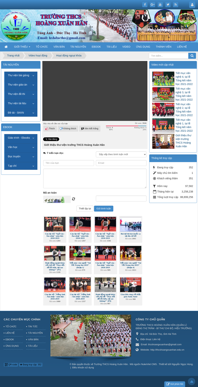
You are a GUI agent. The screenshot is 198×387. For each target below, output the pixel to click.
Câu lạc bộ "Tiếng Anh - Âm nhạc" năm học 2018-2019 (55, 296)
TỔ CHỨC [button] (42, 46)
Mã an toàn (50, 192)
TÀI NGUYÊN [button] (78, 46)
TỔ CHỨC (11, 326)
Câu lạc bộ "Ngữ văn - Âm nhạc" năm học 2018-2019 (55, 236)
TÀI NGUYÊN (35, 333)
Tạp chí (12, 165)
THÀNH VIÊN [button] (163, 46)
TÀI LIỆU (32, 346)
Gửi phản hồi (174, 384)
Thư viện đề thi (16, 93)
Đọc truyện (14, 156)
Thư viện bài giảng (18, 75)
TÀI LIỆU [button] (112, 46)
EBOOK (10, 339)
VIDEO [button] (126, 46)
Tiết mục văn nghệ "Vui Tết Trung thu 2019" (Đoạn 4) (130, 265)
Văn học (12, 147)
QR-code (11, 364)
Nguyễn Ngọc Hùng (182, 364)
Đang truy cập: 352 (30, 364)
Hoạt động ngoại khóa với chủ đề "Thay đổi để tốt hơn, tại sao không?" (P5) (55, 266)
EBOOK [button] (96, 46)
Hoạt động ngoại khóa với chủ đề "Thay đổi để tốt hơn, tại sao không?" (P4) (105, 297)
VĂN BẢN (33, 339)
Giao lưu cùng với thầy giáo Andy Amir (131, 295)
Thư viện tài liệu (17, 103)
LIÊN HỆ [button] (182, 46)
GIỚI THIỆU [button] (22, 47)
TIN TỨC (33, 326)
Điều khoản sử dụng (83, 367)
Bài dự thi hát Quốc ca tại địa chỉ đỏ (131, 235)
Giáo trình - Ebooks (19, 137)
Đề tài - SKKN (16, 112)
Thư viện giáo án (17, 84)
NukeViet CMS (149, 364)
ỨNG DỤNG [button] (143, 46)
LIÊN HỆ (10, 333)
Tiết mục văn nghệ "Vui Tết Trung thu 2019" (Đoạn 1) (80, 265)
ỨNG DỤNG (12, 346)
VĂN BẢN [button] (59, 46)
